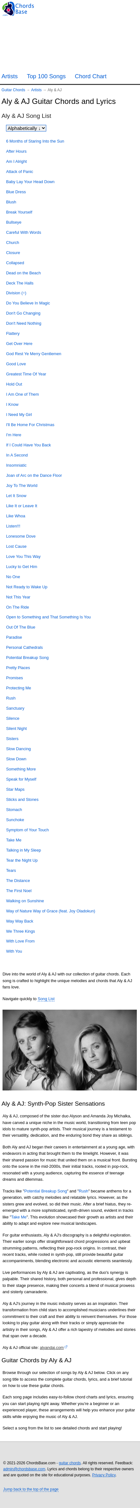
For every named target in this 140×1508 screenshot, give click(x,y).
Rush (83, 1191)
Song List (46, 998)
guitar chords (70, 1463)
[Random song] (118, 8)
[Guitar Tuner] (102, 8)
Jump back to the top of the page (31, 1489)
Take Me (18, 1217)
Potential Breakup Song (45, 1191)
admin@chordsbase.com (24, 1469)
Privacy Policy (104, 1475)
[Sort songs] (26, 128)
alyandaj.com (52, 1347)
